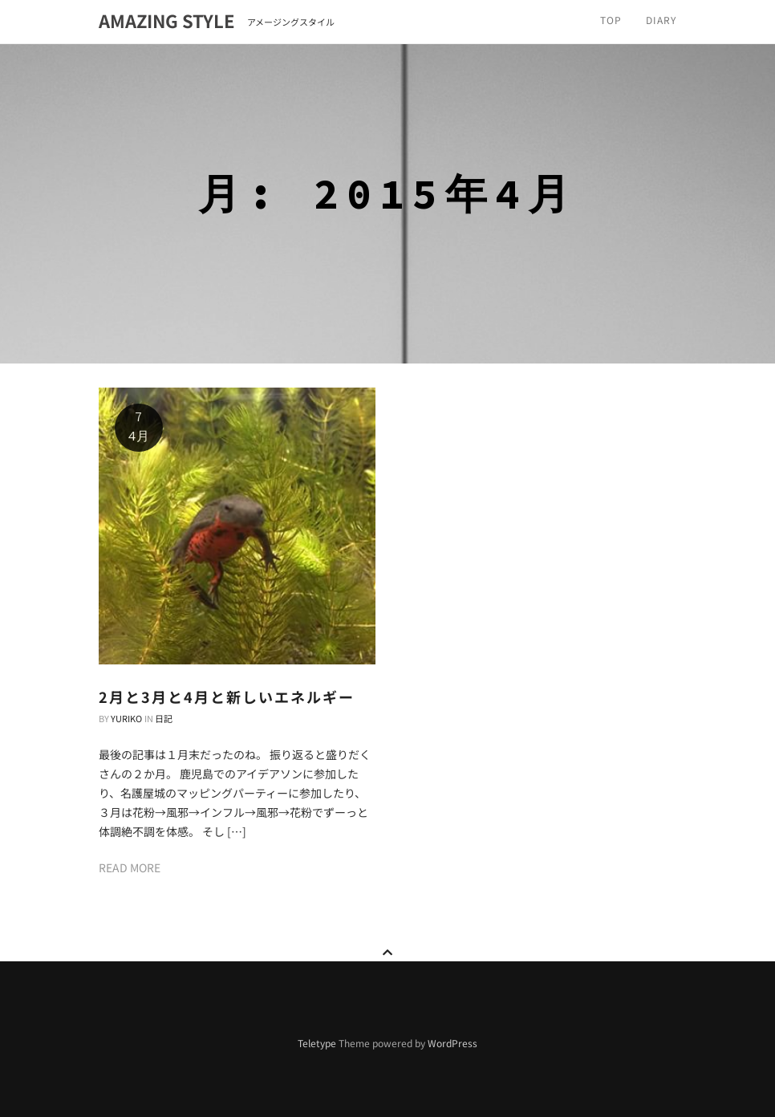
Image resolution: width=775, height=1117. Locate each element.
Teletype (317, 1043)
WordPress (452, 1043)
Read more (129, 867)
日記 (163, 718)
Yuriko (126, 718)
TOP (611, 19)
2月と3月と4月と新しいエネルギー (227, 696)
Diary (661, 19)
